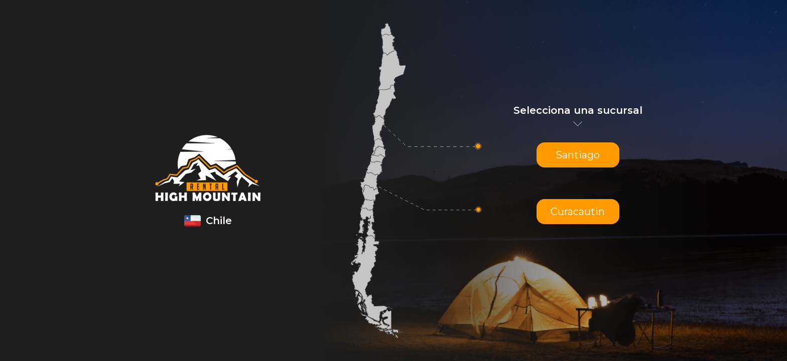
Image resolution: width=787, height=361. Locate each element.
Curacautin (578, 212)
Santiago (578, 155)
